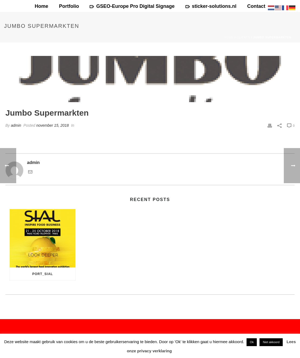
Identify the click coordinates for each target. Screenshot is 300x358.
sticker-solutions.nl (211, 6)
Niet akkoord (271, 342)
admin (16, 125)
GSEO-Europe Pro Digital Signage (132, 6)
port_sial (42, 274)
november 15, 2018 (52, 125)
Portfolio (69, 6)
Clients (243, 37)
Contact (256, 6)
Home (41, 6)
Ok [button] (252, 342)
